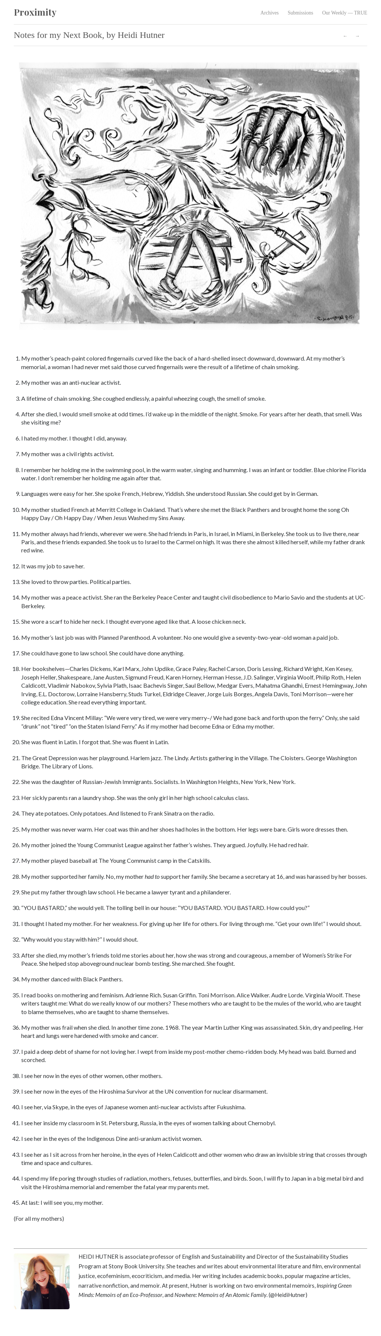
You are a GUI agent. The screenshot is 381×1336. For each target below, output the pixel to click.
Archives (269, 13)
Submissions (300, 13)
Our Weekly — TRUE (344, 13)
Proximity (35, 12)
